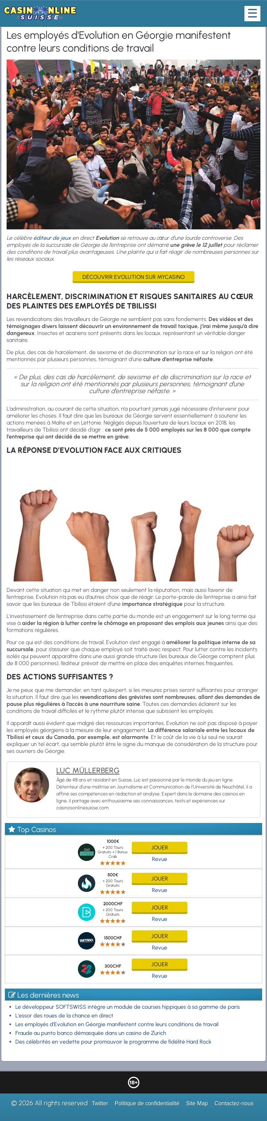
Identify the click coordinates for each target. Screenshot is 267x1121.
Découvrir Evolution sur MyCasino (133, 277)
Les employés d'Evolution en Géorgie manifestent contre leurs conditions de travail (116, 1024)
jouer (159, 847)
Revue (159, 859)
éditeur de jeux (52, 238)
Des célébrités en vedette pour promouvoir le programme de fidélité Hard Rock (113, 1041)
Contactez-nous (234, 1103)
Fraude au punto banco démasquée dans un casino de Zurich (90, 1033)
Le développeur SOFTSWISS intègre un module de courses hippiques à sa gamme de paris (127, 1007)
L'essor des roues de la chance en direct (64, 1015)
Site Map (197, 1103)
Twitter (100, 1103)
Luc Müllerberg (88, 770)
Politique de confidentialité (147, 1103)
